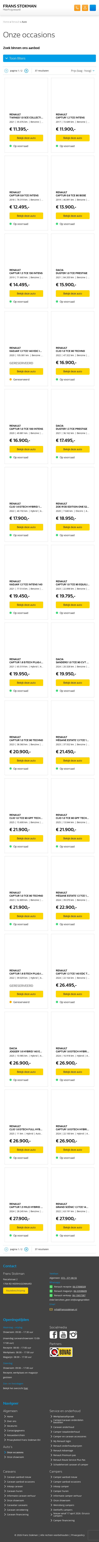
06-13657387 (79, 1295)
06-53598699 (80, 1291)
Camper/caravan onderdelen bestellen (68, 1421)
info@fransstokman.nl (65, 1309)
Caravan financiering (18, 1514)
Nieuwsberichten (16, 1435)
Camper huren (61, 1491)
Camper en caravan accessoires (69, 1436)
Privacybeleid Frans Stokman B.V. (24, 1440)
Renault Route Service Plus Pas (69, 1460)
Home (6, 21)
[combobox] (82, 70)
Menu (92, 8)
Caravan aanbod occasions (21, 1482)
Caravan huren (14, 1491)
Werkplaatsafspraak (63, 1416)
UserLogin (85, 8)
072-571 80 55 (77, 8)
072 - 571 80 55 (69, 1277)
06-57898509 (79, 1286)
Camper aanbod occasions (67, 1482)
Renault (15, 21)
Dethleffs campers (62, 1510)
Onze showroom (15, 1457)
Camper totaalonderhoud (66, 1432)
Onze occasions (15, 1452)
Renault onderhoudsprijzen (67, 1446)
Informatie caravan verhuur (21, 1496)
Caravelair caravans (17, 1505)
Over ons (11, 1421)
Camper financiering (64, 1520)
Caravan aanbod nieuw (19, 1477)
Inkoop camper (61, 1486)
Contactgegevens (16, 1430)
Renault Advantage (63, 1450)
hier (26, 1388)
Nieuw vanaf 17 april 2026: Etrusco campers (71, 1514)
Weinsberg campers (63, 1505)
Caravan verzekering (17, 1510)
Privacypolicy (78, 1535)
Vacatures (12, 1426)
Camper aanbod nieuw (65, 1477)
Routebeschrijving (15, 1290)
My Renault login (62, 1441)
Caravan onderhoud (63, 1427)
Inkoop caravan (15, 1486)
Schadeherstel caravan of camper (70, 1464)
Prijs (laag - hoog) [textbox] (81, 70)
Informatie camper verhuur (67, 1496)
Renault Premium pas (64, 1455)
